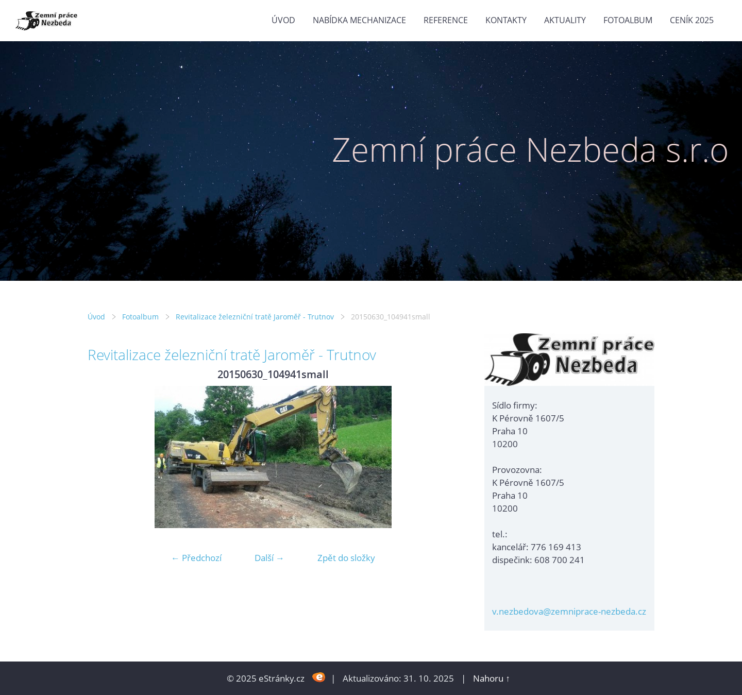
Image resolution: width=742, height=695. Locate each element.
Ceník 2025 (692, 20)
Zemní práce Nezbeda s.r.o (530, 149)
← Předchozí (196, 558)
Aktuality (565, 20)
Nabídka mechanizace (359, 20)
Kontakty (506, 20)
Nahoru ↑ (491, 678)
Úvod (283, 20)
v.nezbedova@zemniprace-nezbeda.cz (569, 611)
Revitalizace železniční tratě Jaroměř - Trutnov (255, 316)
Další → (269, 558)
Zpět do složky (346, 558)
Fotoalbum (627, 20)
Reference (446, 20)
